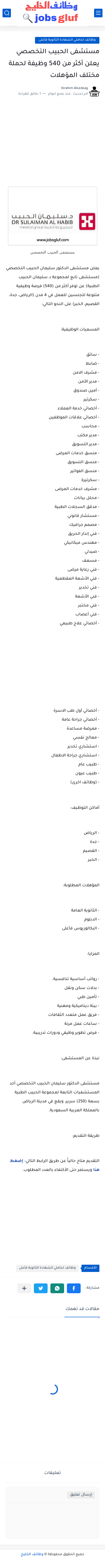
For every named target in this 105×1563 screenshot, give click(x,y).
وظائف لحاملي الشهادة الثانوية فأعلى (67, 40)
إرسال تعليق (81, 1495)
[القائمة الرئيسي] (98, 13)
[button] (74, 1288)
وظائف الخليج (32, 1555)
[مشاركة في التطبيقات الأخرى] (24, 1288)
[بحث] (7, 13)
